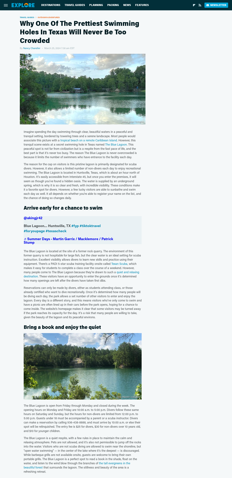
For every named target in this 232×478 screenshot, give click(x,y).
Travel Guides (75, 5)
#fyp (75, 225)
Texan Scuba (119, 264)
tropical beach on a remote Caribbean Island (88, 140)
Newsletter (216, 5)
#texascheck (56, 231)
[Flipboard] (194, 5)
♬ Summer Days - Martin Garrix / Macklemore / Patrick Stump (68, 240)
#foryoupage (34, 231)
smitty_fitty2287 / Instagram (128, 397)
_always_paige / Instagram (132, 122)
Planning (96, 5)
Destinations (50, 5)
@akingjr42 (33, 217)
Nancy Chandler (31, 48)
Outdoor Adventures (49, 17)
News (127, 5)
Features (142, 5)
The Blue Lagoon (116, 144)
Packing (113, 5)
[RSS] (200, 5)
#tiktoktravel (90, 225)
